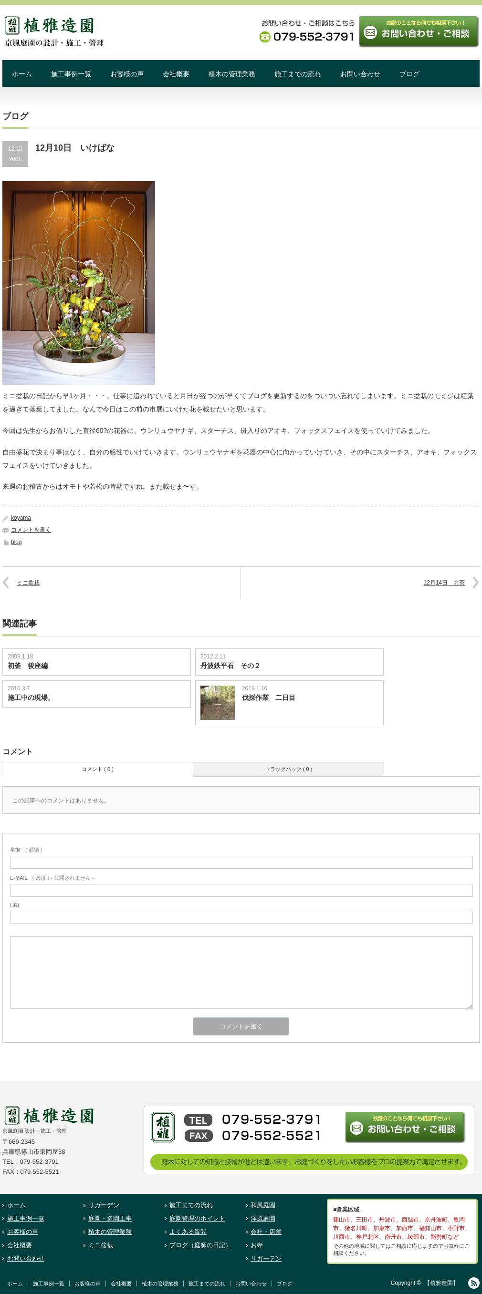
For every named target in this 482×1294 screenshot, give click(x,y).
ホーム (22, 74)
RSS (474, 1283)
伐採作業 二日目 (268, 697)
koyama (21, 517)
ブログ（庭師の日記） (200, 1245)
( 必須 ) (26, 849)
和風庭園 (263, 1205)
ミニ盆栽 (28, 582)
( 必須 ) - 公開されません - (52, 878)
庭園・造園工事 (110, 1218)
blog (16, 542)
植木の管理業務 (232, 74)
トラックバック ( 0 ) (289, 769)
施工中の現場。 (31, 697)
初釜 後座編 (28, 665)
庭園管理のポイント (197, 1218)
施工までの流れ (297, 74)
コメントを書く (31, 529)
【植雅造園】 (441, 1283)
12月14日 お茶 (444, 582)
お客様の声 (127, 74)
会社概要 (176, 74)
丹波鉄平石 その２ (230, 665)
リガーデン (103, 1205)
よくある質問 (188, 1231)
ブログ (409, 74)
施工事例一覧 (71, 74)
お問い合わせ (360, 74)
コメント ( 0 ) (98, 769)
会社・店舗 (266, 1231)
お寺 (257, 1245)
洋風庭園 (263, 1218)
